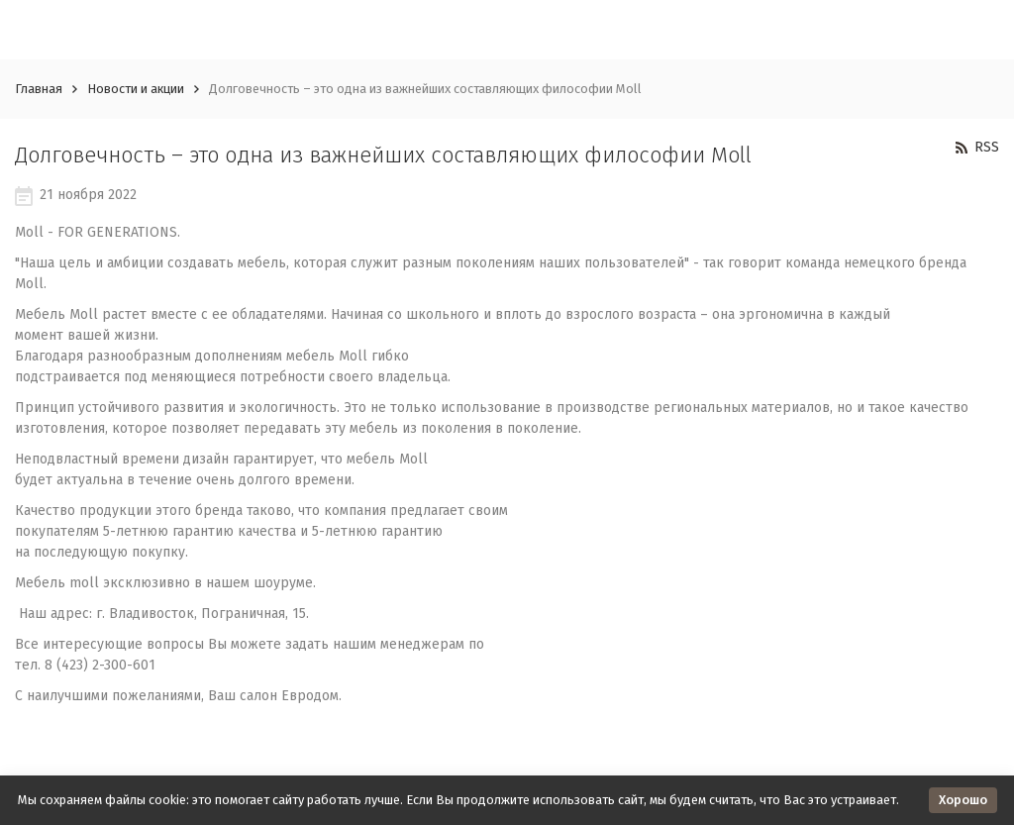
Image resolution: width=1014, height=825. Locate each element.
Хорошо (963, 799)
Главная (38, 88)
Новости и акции (135, 88)
